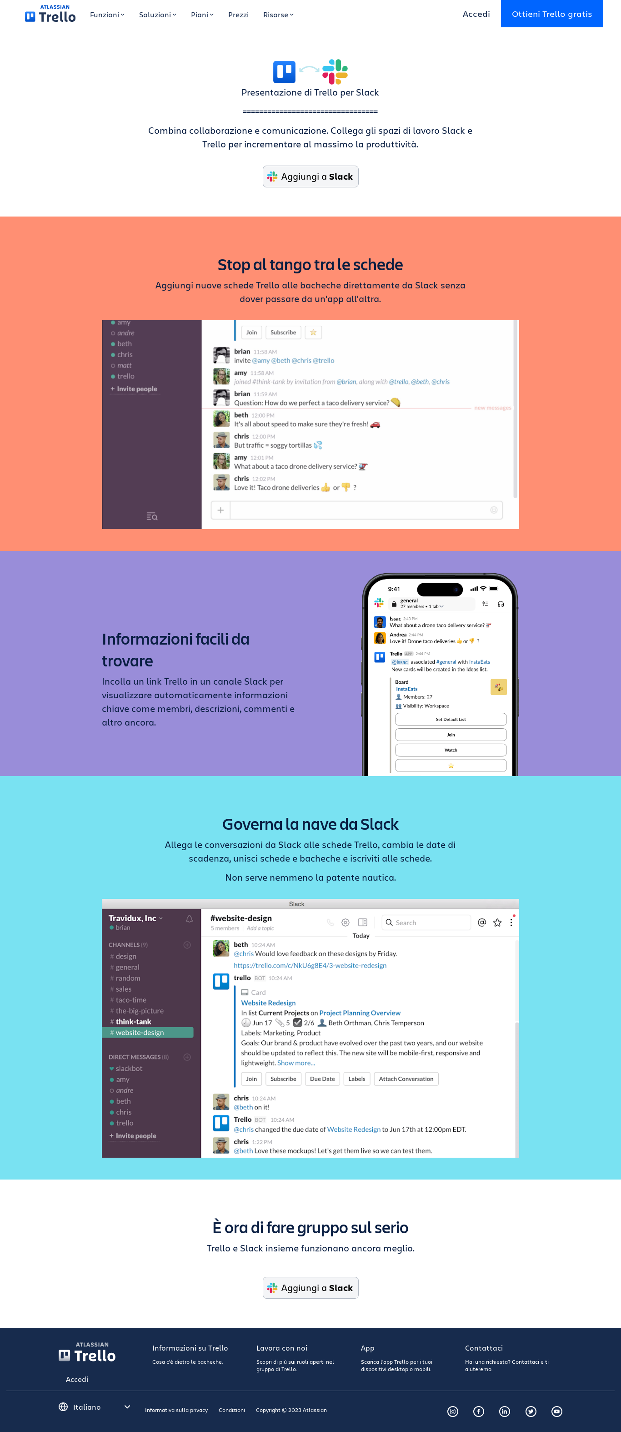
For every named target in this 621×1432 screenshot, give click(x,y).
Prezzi (238, 14)
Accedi (476, 13)
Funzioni (107, 14)
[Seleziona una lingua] (101, 1407)
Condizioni (232, 1409)
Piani (202, 14)
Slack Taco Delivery (310, 424)
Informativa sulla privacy (176, 1409)
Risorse (278, 14)
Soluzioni (157, 14)
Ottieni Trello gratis (552, 13)
